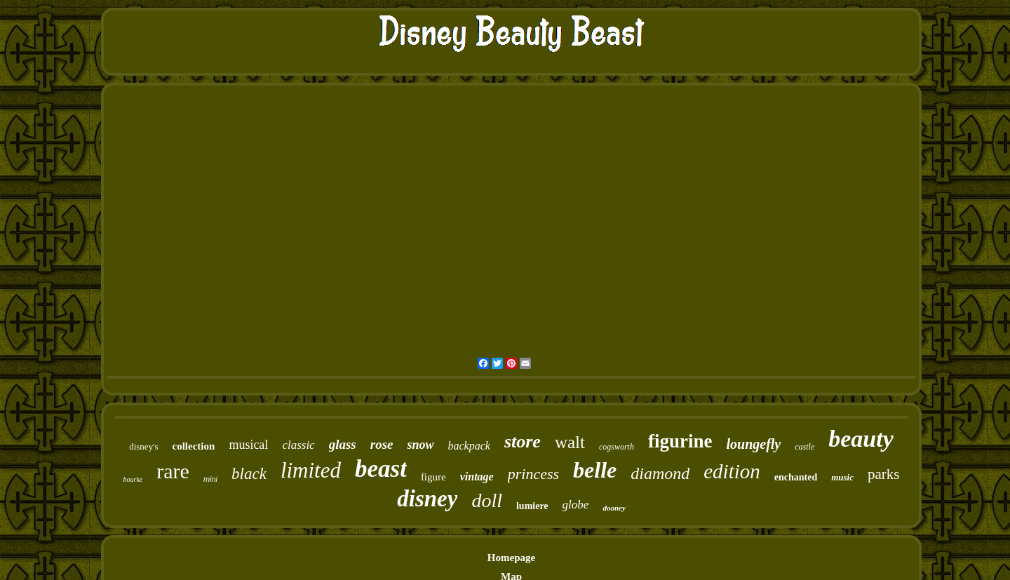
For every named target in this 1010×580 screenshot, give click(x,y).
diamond (660, 473)
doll (486, 500)
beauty (861, 439)
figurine (680, 441)
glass (342, 444)
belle (595, 470)
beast (381, 469)
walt (570, 442)
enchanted (795, 477)
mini (210, 479)
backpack (469, 446)
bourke (132, 479)
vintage (477, 477)
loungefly (753, 444)
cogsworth (616, 447)
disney (427, 498)
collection (194, 446)
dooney (613, 508)
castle (804, 447)
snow (420, 445)
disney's (143, 446)
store (522, 441)
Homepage (511, 557)
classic (298, 445)
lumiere (532, 506)
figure (433, 477)
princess (533, 474)
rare (172, 471)
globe (576, 504)
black (249, 474)
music (842, 477)
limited (311, 470)
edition (731, 471)
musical (248, 445)
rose (381, 444)
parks (884, 474)
